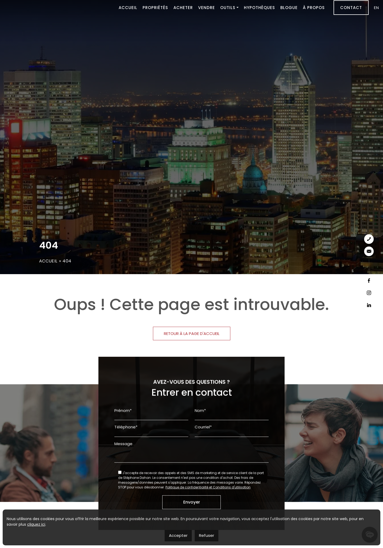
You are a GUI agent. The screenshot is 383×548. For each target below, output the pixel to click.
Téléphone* (126, 452)
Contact (351, 7)
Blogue (289, 7)
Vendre (206, 7)
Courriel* (203, 452)
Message (123, 469)
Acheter (183, 7)
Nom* (200, 436)
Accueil (128, 7)
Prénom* (123, 436)
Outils (227, 7)
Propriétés (155, 7)
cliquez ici (36, 524)
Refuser (206, 535)
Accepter (178, 535)
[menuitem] (376, 7)
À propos (314, 7)
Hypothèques (259, 7)
